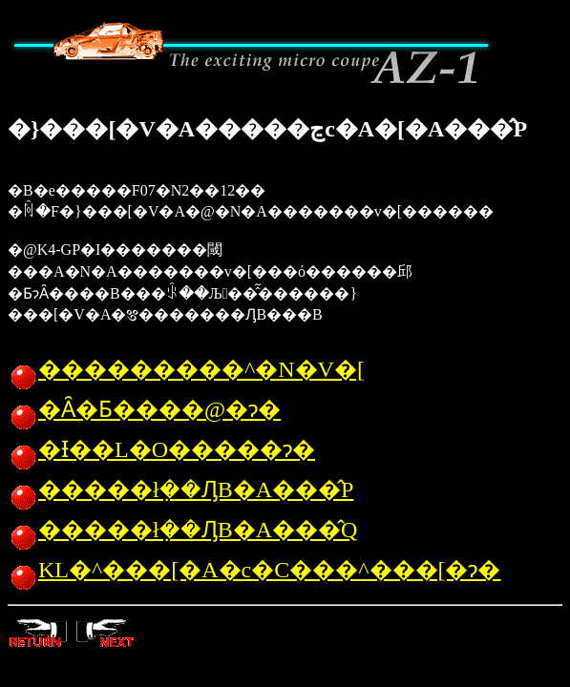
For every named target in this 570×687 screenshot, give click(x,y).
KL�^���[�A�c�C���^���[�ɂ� (254, 569)
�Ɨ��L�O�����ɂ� (161, 449)
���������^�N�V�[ (186, 369)
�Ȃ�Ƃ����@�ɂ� (144, 409)
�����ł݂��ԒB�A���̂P (180, 489)
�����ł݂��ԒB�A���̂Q (182, 529)
